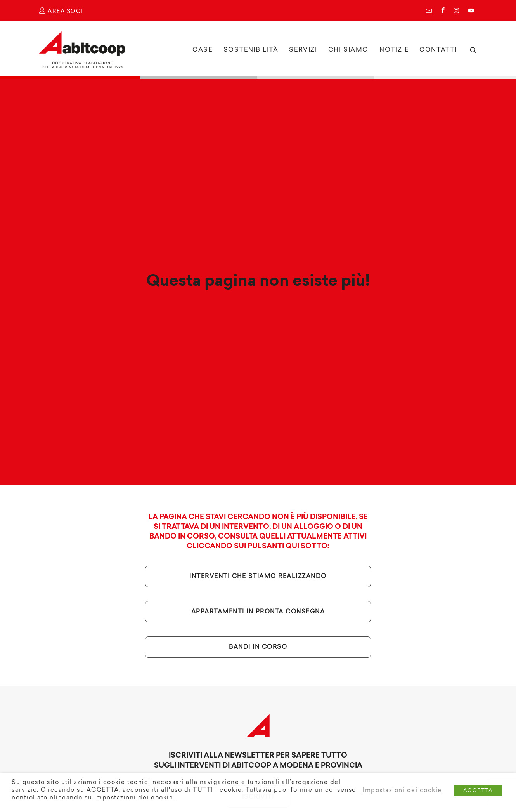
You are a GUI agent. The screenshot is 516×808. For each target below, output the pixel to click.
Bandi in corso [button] (258, 629)
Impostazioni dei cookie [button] (402, 791)
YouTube (471, 10)
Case (202, 50)
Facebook (443, 10)
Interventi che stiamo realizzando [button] (258, 559)
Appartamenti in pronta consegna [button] (258, 594)
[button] (472, 50)
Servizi (303, 50)
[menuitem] (430, 10)
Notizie (394, 50)
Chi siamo (348, 50)
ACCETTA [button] (478, 790)
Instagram (456, 10)
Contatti (438, 50)
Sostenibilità (251, 50)
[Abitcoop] (82, 49)
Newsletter (429, 10)
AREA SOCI (61, 12)
